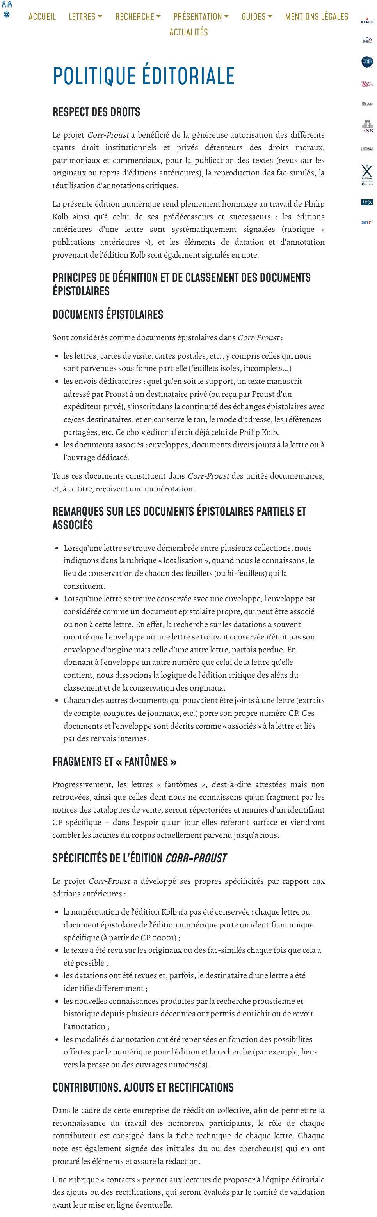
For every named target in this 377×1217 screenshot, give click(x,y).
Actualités (188, 31)
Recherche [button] (135, 16)
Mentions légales (317, 16)
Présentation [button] (198, 16)
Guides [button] (255, 16)
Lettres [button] (83, 16)
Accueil (42, 16)
